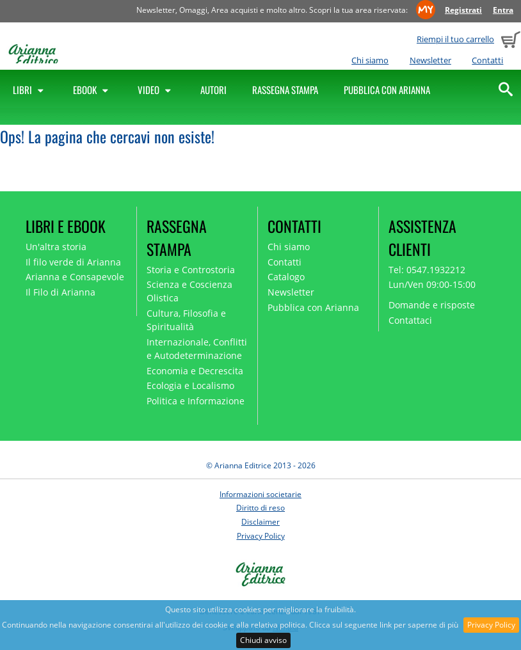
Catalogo (286, 277)
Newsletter (430, 60)
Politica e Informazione (195, 401)
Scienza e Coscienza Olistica (189, 291)
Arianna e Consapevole (75, 277)
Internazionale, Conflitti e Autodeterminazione (197, 348)
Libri (30, 90)
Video (156, 90)
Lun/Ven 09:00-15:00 (432, 284)
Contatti (487, 60)
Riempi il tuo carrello (455, 39)
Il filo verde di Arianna (73, 262)
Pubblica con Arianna (387, 90)
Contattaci (410, 320)
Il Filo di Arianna (60, 292)
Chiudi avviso (263, 640)
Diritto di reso (260, 507)
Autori (213, 90)
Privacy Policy (491, 624)
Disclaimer (260, 521)
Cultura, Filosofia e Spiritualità (186, 320)
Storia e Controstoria (191, 270)
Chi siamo (370, 60)
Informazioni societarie (260, 494)
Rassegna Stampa (285, 90)
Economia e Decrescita (195, 371)
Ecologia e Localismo (190, 385)
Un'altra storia (56, 247)
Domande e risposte (432, 305)
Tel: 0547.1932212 (427, 270)
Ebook (92, 90)
